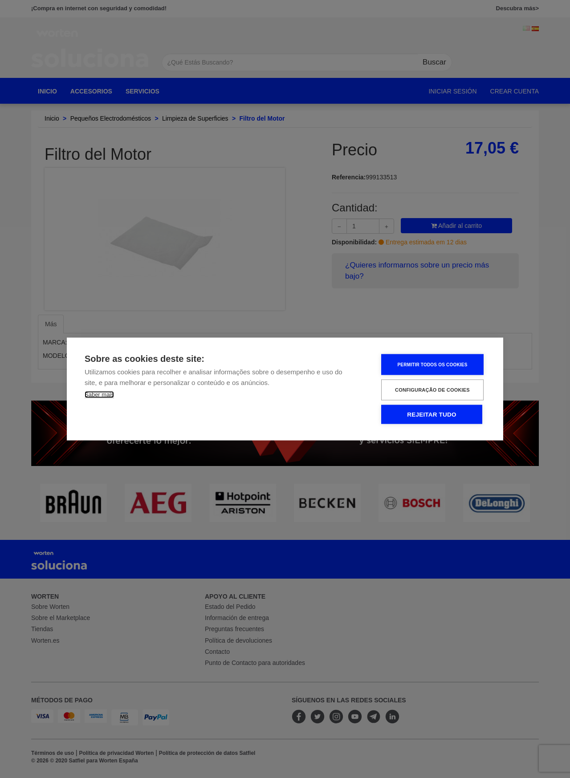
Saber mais (99, 394)
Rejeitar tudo (431, 414)
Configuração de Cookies (432, 390)
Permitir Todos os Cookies (432, 364)
